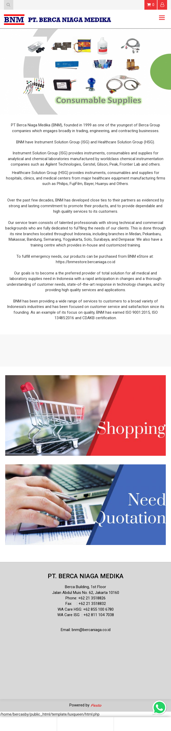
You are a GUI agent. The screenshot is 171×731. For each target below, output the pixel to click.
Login (162, 4)
